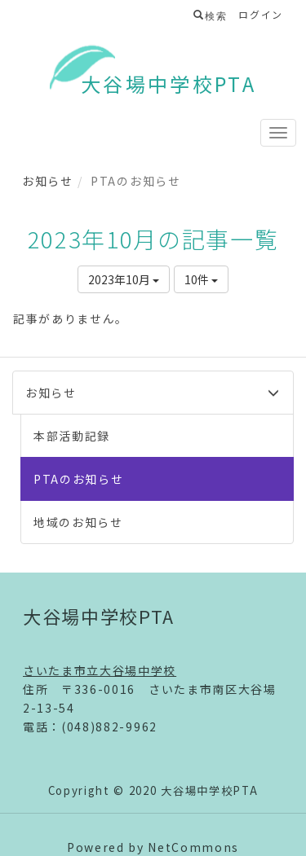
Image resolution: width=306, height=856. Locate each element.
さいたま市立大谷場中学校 (99, 670)
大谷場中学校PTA (168, 83)
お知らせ (47, 181)
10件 (201, 279)
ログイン (260, 14)
